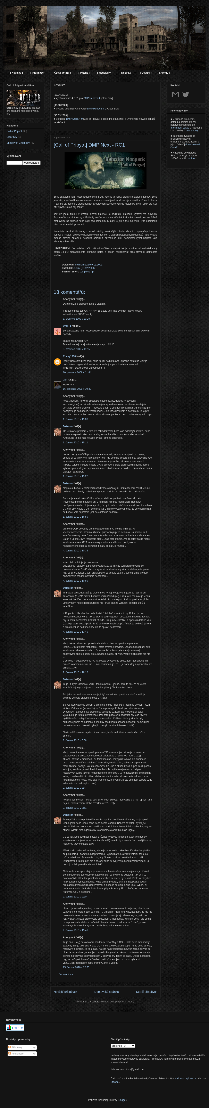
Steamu (115, 1082)
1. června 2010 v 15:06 (75, 419)
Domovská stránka (106, 991)
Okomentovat (66, 974)
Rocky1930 (69, 356)
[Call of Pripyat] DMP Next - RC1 (89, 145)
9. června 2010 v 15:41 (75, 930)
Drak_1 (67, 326)
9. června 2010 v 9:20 (74, 896)
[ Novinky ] (16, 72)
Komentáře (16, 1053)
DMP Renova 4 (91, 98)
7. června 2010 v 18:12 (75, 672)
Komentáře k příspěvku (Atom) (117, 1001)
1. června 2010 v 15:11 (75, 442)
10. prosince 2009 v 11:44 (77, 372)
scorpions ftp (87, 271)
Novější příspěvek (65, 991)
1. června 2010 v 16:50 (75, 516)
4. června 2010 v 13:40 (75, 631)
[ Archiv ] (164, 72)
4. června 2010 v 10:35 (75, 550)
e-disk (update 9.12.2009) (89, 264)
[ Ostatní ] (145, 72)
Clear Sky (12, 137)
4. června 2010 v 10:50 (75, 580)
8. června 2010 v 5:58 (74, 740)
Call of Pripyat (14, 131)
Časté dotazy (191, 130)
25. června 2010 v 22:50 (76, 967)
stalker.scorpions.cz (185, 1078)
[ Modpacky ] (104, 72)
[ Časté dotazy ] (62, 72)
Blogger (122, 1100)
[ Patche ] (84, 72)
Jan (65, 379)
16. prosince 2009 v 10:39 (77, 388)
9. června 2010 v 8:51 (74, 807)
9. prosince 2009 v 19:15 (76, 349)
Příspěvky (15, 1047)
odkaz (192, 158)
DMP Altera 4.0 (74, 118)
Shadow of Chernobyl (18, 142)
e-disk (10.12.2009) (84, 268)
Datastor (68, 426)
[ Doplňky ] (126, 72)
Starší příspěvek (146, 991)
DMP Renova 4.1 (96, 108)
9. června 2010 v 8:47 (74, 787)
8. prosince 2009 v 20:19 (76, 318)
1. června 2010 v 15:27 (75, 476)
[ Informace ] (37, 72)
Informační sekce (179, 127)
